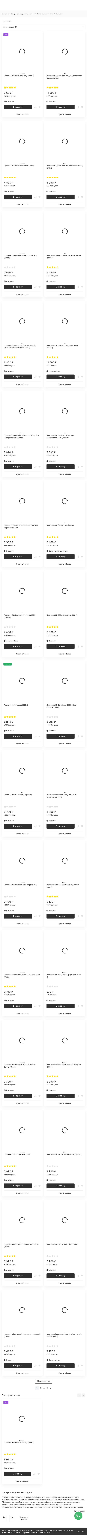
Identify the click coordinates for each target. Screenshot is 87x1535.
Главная (4, 14)
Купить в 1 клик (22, 114)
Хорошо (81, 1531)
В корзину (18, 107)
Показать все (43, 1381)
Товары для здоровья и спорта (22, 14)
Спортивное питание (45, 14)
